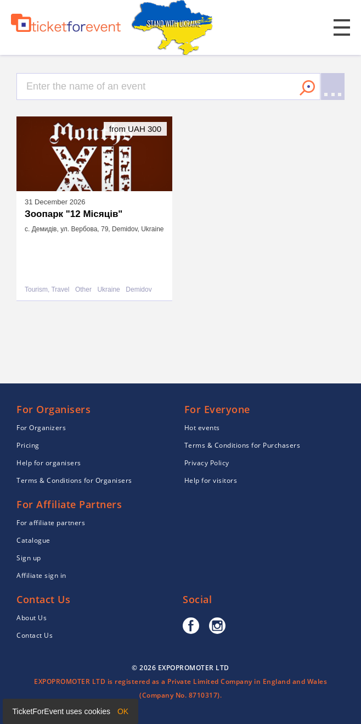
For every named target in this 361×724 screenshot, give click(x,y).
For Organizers (41, 427)
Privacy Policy (206, 462)
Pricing (28, 445)
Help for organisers (48, 462)
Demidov (138, 289)
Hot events (202, 427)
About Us (31, 617)
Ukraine (108, 289)
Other (83, 289)
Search (307, 88)
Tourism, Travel (47, 289)
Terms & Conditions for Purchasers (242, 445)
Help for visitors (211, 480)
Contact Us (34, 635)
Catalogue (33, 540)
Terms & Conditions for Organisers (74, 480)
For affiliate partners (50, 522)
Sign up (28, 558)
